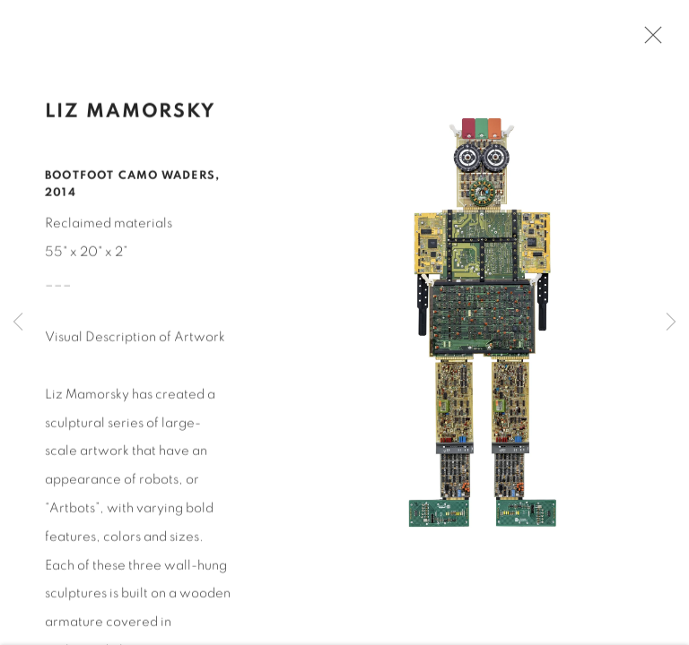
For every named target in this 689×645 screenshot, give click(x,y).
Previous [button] (18, 322)
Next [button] (671, 322)
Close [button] (650, 40)
